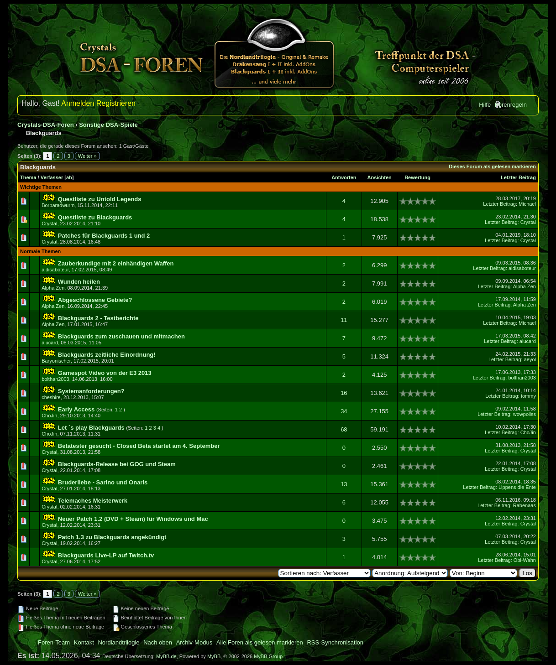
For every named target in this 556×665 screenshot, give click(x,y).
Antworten (343, 177)
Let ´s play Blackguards (91, 427)
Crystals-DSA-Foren (45, 124)
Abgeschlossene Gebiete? (95, 299)
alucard (50, 342)
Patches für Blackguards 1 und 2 (104, 235)
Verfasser (52, 177)
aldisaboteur (55, 269)
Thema (28, 177)
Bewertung (417, 177)
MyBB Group (268, 656)
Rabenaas (524, 505)
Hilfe (485, 104)
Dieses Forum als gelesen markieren (492, 166)
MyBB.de (166, 656)
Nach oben (157, 642)
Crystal (49, 223)
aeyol (530, 359)
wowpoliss (524, 414)
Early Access (76, 409)
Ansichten (379, 177)
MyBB (213, 656)
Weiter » (87, 156)
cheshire (51, 397)
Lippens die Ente (517, 487)
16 (344, 393)
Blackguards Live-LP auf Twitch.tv (106, 555)
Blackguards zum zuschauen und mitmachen (121, 336)
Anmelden (77, 103)
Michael (527, 204)
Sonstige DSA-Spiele (108, 124)
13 (344, 484)
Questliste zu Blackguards (95, 217)
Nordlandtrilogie (118, 642)
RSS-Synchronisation (335, 642)
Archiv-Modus (194, 642)
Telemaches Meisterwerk (92, 500)
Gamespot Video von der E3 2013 (105, 372)
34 (344, 411)
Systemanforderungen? (91, 391)
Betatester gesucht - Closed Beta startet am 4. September (139, 445)
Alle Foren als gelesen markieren (259, 642)
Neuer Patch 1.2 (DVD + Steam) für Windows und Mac (133, 518)
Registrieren (116, 103)
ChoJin (49, 415)
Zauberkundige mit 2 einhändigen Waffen (116, 263)
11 (344, 320)
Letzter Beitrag (518, 177)
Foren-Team (54, 642)
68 (344, 429)
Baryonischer (56, 361)
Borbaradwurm (58, 205)
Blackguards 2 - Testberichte (98, 318)
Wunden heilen (79, 281)
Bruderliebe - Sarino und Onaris (102, 482)
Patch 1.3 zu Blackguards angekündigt (112, 537)
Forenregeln (511, 104)
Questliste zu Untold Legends (100, 199)
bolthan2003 (55, 379)
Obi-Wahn (525, 560)
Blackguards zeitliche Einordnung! (107, 354)
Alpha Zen (53, 288)
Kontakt (84, 642)
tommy (528, 396)
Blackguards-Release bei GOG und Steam (117, 464)
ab (69, 177)
